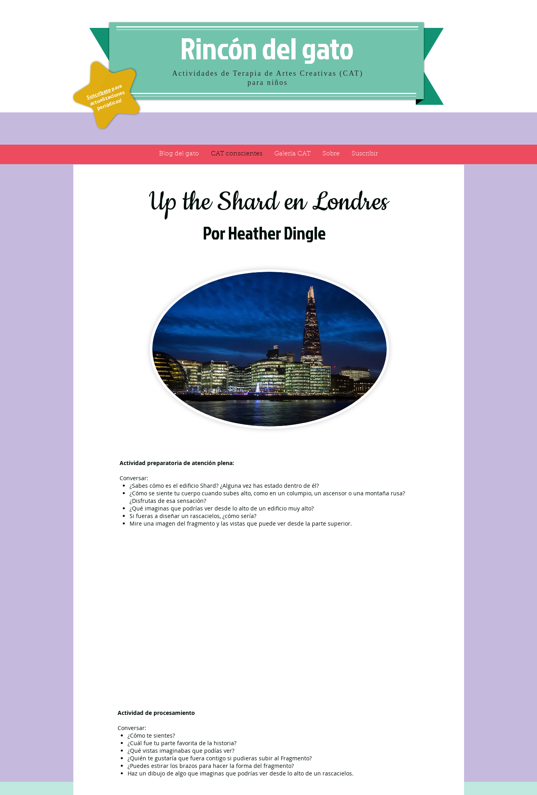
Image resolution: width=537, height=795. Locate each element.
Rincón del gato (267, 47)
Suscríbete (98, 93)
